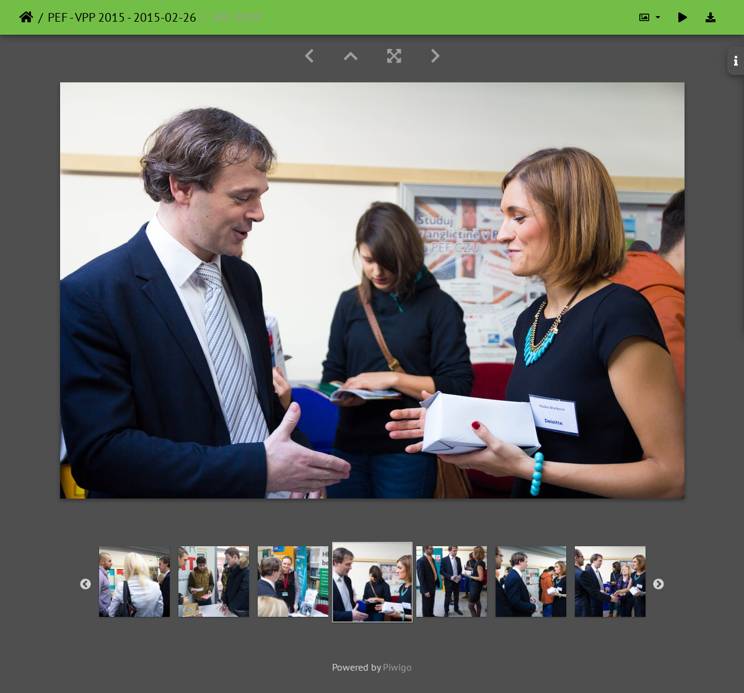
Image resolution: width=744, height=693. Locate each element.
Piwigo (397, 667)
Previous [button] (85, 584)
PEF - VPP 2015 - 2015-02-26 (122, 17)
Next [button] (658, 584)
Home (26, 17)
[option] (134, 581)
